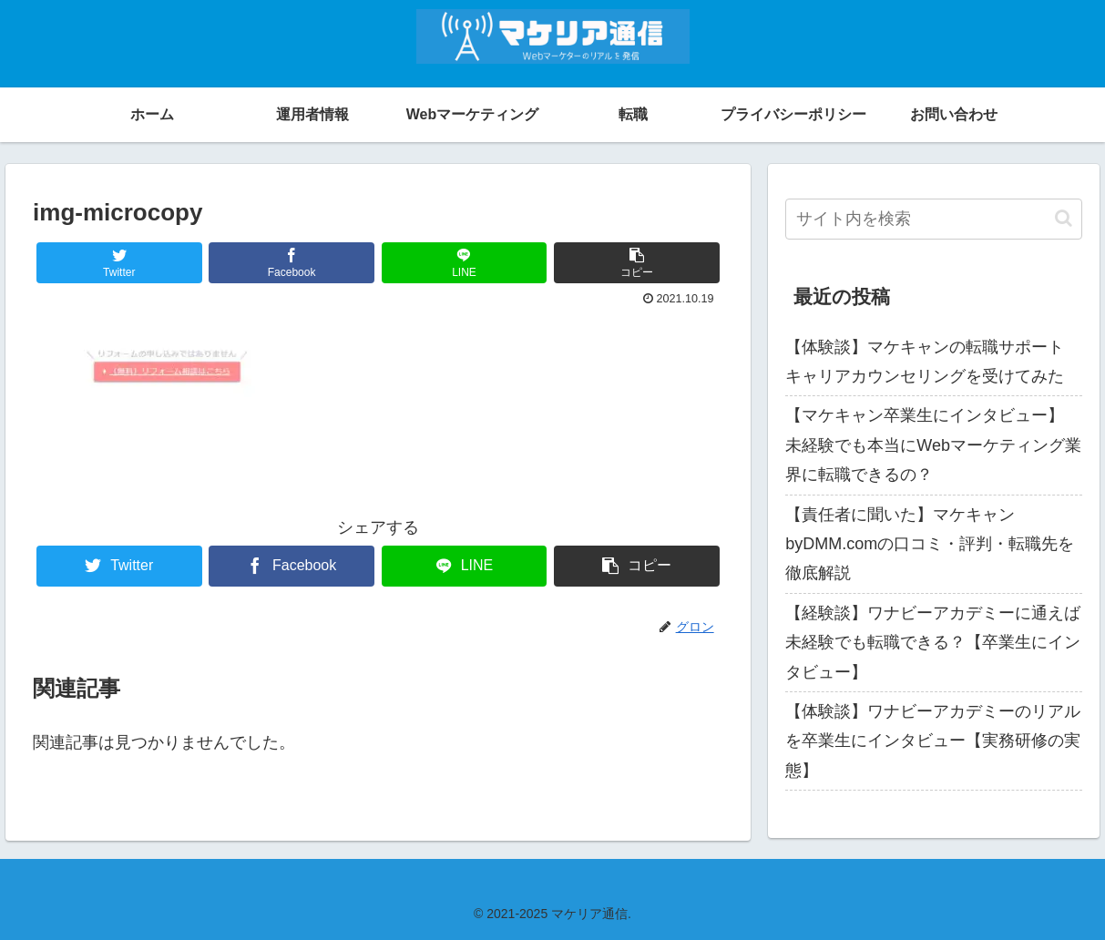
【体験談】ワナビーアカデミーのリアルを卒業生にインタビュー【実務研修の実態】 (932, 741)
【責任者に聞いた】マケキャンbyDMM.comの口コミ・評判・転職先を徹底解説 (929, 544)
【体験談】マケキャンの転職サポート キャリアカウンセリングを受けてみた (924, 361)
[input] (933, 219)
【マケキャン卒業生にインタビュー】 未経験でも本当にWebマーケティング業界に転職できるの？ (933, 445)
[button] (1063, 218)
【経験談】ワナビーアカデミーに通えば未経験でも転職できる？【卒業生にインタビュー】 (932, 642)
